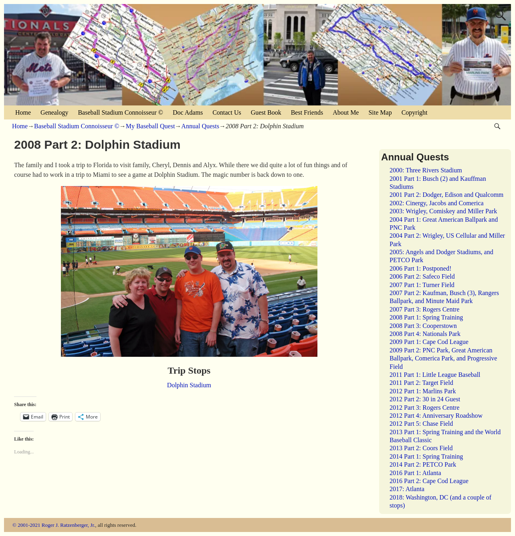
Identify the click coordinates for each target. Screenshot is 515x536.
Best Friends (307, 112)
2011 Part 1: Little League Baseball (435, 374)
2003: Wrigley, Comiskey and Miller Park (443, 211)
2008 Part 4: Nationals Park (425, 333)
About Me (346, 112)
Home (23, 112)
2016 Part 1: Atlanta (415, 472)
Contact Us (226, 112)
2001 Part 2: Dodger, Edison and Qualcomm (446, 194)
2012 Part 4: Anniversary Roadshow (436, 415)
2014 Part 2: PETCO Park (423, 464)
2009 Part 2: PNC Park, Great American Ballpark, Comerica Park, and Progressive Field (443, 358)
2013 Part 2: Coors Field (421, 448)
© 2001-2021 (26, 525)
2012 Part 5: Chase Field (421, 423)
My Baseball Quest (150, 126)
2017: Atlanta (407, 488)
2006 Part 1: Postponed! (420, 268)
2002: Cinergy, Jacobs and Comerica (437, 203)
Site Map (380, 112)
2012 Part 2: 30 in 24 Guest (425, 399)
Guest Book (266, 112)
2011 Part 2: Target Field (421, 382)
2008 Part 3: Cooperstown (423, 325)
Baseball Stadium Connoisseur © (120, 112)
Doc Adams (188, 112)
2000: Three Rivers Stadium (426, 170)
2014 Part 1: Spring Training (426, 456)
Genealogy (54, 112)
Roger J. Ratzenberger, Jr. (68, 525)
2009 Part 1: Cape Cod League (429, 341)
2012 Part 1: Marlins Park (423, 391)
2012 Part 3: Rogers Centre (424, 407)
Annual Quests (200, 126)
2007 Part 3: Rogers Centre (424, 309)
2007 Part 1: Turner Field (422, 284)
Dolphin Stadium (189, 385)
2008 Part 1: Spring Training (426, 317)
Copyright (415, 112)
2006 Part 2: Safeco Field (422, 276)
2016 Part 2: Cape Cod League (429, 480)
